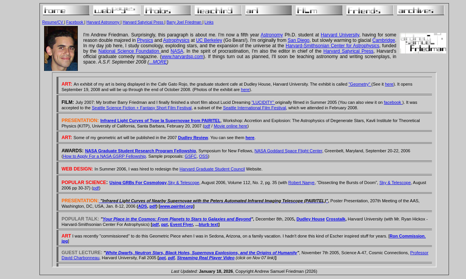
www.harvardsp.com (182, 56)
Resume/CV (53, 22)
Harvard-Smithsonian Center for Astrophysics (332, 45)
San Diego (298, 40)
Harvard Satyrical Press (143, 22)
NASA (177, 51)
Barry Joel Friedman (184, 22)
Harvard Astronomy (103, 22)
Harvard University (340, 35)
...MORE (158, 62)
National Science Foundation (129, 51)
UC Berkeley (209, 40)
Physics (145, 40)
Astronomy (271, 35)
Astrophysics (176, 40)
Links (208, 22)
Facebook (75, 22)
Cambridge (383, 40)
